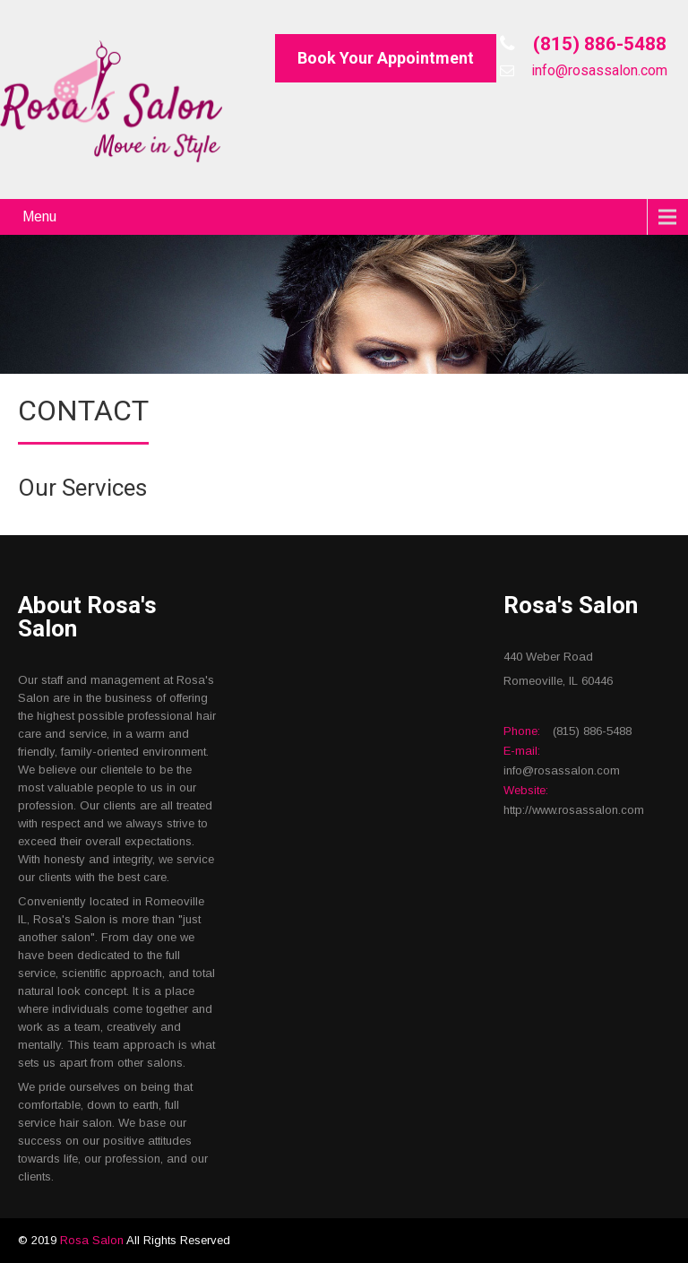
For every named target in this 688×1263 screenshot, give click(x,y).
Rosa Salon (93, 1240)
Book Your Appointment (385, 57)
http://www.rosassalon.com (573, 810)
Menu (39, 216)
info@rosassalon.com (597, 70)
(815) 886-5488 (597, 44)
